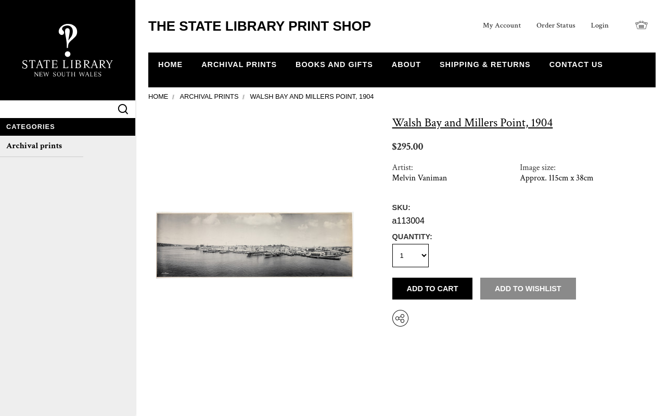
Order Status (555, 25)
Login (600, 25)
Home (158, 96)
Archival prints (34, 145)
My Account (502, 25)
